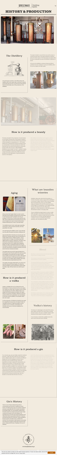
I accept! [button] (51, 452)
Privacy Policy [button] (22, 453)
